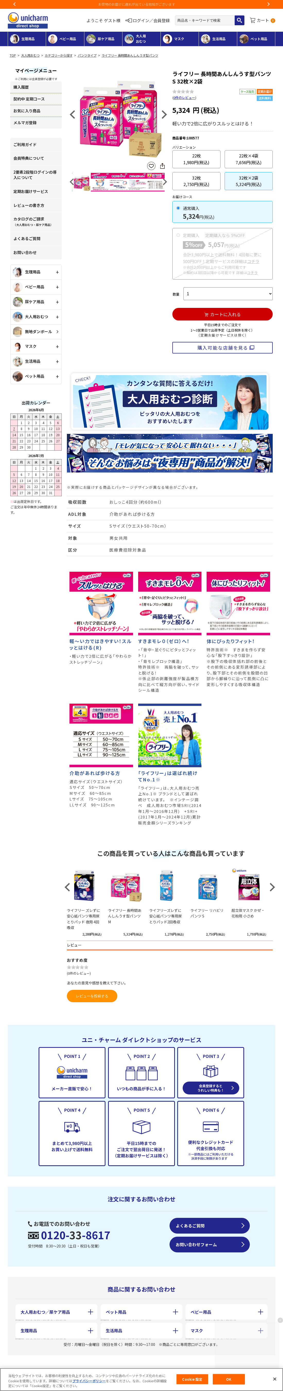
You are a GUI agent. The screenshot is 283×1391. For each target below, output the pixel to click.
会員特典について (28, 158)
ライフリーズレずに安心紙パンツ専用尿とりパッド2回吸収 (165, 916)
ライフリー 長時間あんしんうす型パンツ (130, 55)
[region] (141, 1379)
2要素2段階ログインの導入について (35, 174)
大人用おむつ (30, 55)
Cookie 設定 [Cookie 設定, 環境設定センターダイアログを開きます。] (192, 1379)
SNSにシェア (162, 166)
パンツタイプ (87, 55)
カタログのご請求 (33, 221)
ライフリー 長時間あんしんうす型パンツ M (124, 916)
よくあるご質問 (26, 238)
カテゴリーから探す (59, 55)
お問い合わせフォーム (196, 1244)
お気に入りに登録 (151, 166)
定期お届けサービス (30, 191)
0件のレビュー (184, 97)
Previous (15, 4)
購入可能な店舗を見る (222, 347)
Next (268, 4)
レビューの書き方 (28, 205)
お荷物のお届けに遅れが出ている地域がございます (141, 4)
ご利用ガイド (25, 144)
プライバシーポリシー (89, 1380)
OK (228, 1379)
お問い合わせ (25, 252)
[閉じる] (274, 1379)
